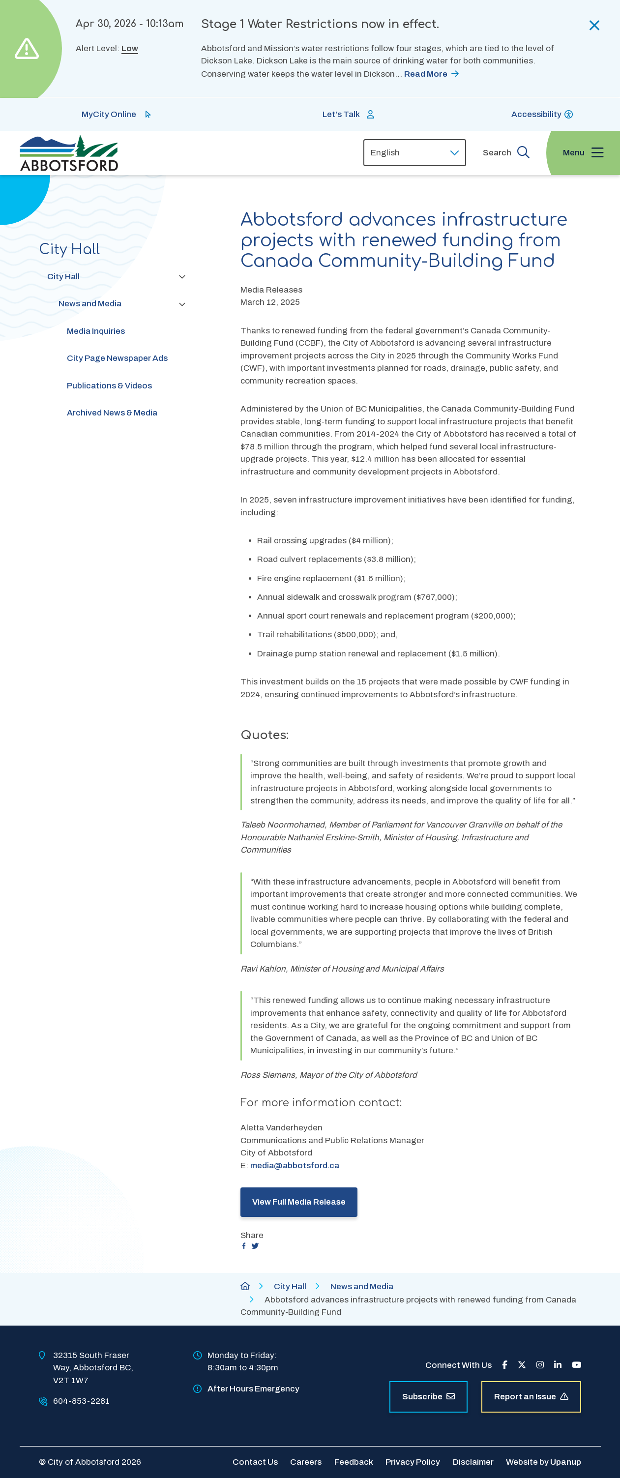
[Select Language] (414, 152)
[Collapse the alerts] (595, 25)
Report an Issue (531, 1396)
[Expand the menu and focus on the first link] (583, 153)
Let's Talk (341, 114)
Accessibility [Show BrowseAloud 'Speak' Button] (536, 114)
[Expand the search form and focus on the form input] (506, 152)
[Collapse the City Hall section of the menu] (182, 276)
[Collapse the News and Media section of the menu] (182, 304)
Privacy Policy (412, 1462)
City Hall (63, 276)
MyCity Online (109, 114)
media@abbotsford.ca (294, 1165)
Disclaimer (473, 1462)
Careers (306, 1462)
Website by (543, 1462)
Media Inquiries (96, 331)
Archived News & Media (112, 412)
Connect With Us (458, 1365)
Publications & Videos (109, 385)
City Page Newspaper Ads (117, 358)
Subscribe (428, 1396)
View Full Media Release (299, 1202)
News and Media (90, 303)
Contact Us (255, 1462)
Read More (425, 74)
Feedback (353, 1462)
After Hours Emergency (253, 1388)
